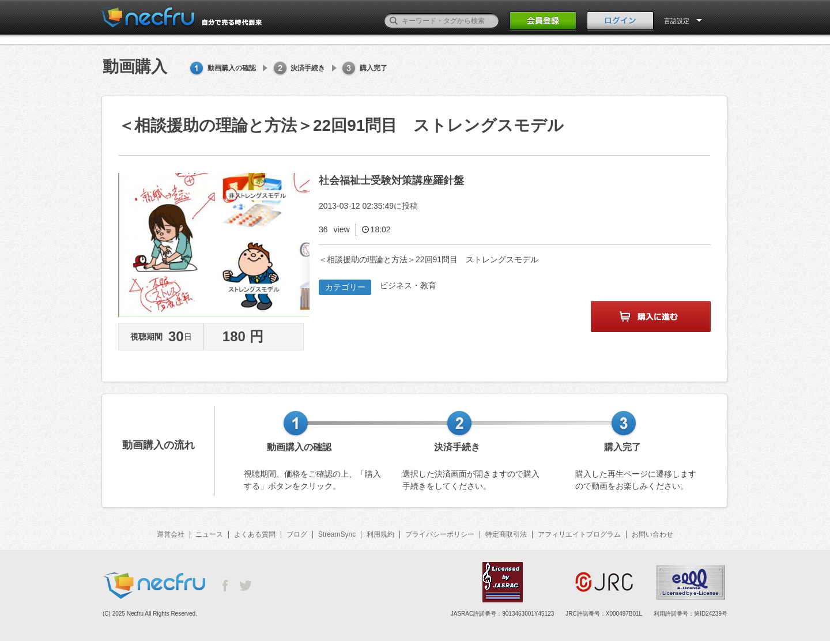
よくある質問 (255, 534)
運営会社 (170, 534)
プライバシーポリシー (439, 534)
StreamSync (337, 534)
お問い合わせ (652, 534)
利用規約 (380, 534)
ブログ (296, 534)
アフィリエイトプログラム (579, 534)
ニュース (209, 534)
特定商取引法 (506, 534)
